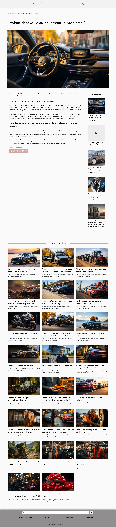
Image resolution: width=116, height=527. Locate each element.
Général (74, 4)
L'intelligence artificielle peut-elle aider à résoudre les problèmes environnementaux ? (22, 303)
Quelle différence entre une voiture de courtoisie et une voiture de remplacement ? (58, 432)
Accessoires (63, 4)
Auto (53, 4)
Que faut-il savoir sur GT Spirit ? (22, 366)
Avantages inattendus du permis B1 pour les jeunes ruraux (95, 144)
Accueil (9, 13)
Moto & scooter (43, 3)
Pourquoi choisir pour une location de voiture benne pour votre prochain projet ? (57, 271)
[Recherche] (55, 512)
